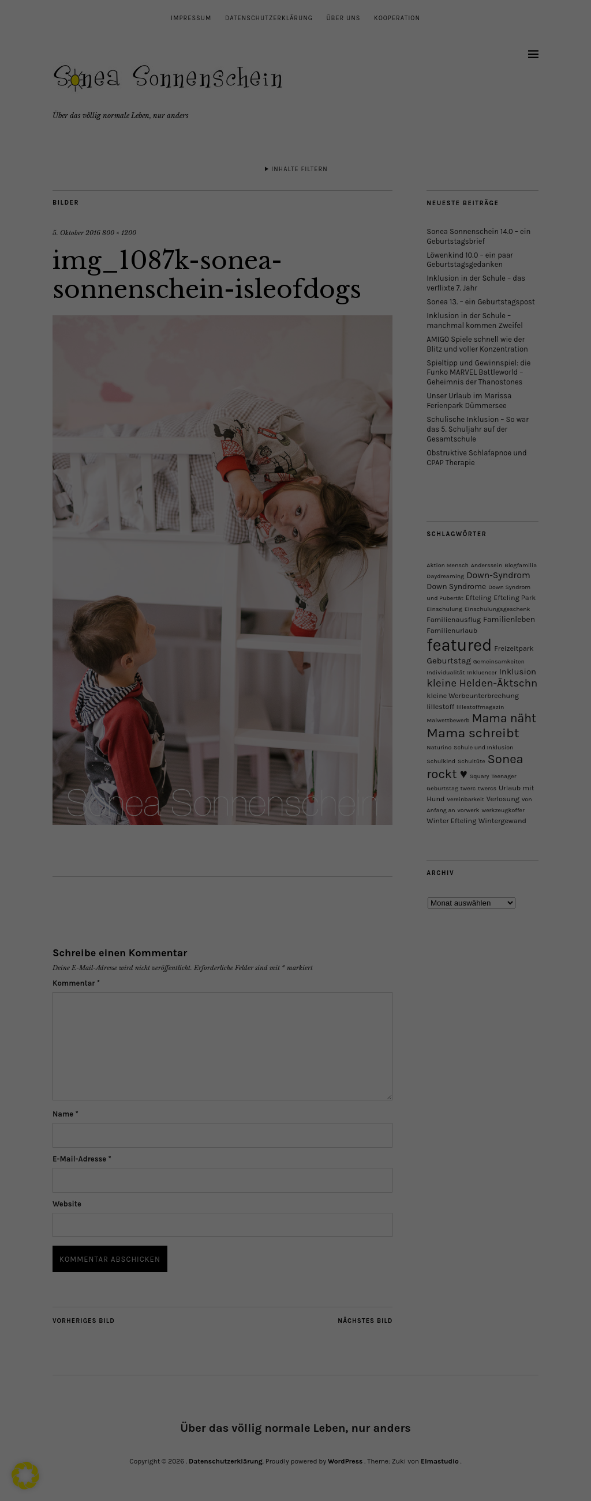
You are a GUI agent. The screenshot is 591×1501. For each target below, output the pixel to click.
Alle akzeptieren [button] (185, 794)
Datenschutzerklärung (122, 756)
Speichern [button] (406, 794)
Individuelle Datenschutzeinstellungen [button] (295, 863)
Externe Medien (347, 673)
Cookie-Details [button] (247, 889)
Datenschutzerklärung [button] (300, 889)
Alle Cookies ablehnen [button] (295, 828)
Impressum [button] (349, 889)
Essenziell (336, 615)
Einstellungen (160, 767)
